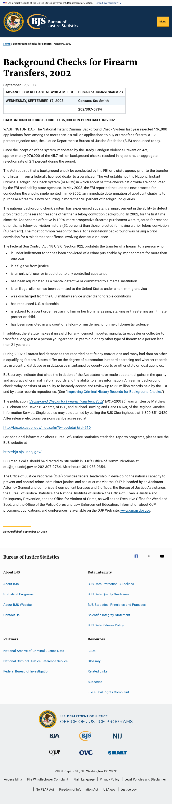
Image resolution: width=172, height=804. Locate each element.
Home (6, 43)
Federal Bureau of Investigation (26, 671)
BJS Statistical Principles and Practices (117, 604)
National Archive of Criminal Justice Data (33, 651)
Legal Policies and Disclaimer (145, 779)
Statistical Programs (18, 594)
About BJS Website (17, 604)
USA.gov (109, 789)
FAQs (91, 651)
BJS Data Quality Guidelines (108, 594)
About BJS (11, 584)
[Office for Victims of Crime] (86, 756)
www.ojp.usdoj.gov (135, 510)
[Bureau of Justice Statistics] (86, 741)
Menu (162, 21)
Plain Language (84, 779)
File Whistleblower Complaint (47, 779)
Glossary (94, 661)
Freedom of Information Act (78, 789)
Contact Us (11, 615)
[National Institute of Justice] (117, 739)
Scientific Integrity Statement (109, 615)
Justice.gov (129, 789)
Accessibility (13, 779)
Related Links (98, 671)
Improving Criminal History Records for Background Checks (114, 392)
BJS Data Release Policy (106, 625)
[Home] (52, 21)
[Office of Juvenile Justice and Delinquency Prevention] (54, 756)
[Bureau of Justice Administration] (54, 739)
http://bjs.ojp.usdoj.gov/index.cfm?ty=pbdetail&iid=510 (47, 427)
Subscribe (95, 682)
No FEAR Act (45, 789)
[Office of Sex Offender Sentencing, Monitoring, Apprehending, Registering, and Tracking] (117, 755)
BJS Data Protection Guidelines (111, 584)
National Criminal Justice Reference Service (35, 661)
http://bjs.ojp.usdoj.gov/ (22, 452)
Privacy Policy (109, 779)
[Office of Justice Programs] (13, 21)
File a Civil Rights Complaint (108, 692)
